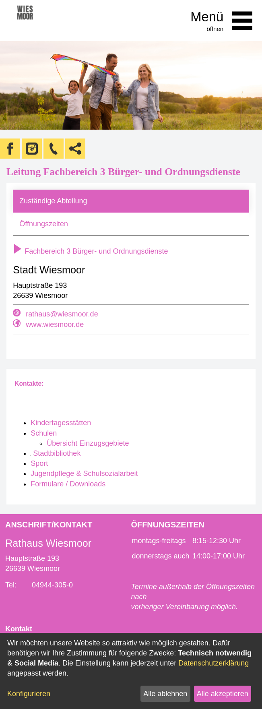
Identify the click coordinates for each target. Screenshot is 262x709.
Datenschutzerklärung (213, 663)
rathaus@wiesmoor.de (62, 314)
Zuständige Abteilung (53, 201)
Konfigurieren (28, 694)
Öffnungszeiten (43, 224)
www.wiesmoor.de (55, 324)
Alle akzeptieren (222, 694)
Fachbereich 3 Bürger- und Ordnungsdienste (90, 251)
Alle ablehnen (165, 694)
